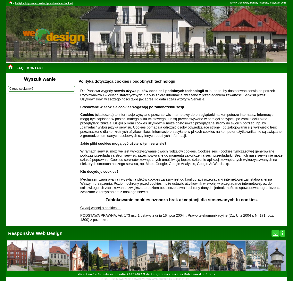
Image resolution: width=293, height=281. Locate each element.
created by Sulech (170, 278)
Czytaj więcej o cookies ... (100, 208)
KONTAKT (35, 68)
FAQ (20, 68)
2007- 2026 (111, 278)
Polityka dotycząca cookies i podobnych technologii (44, 3)
